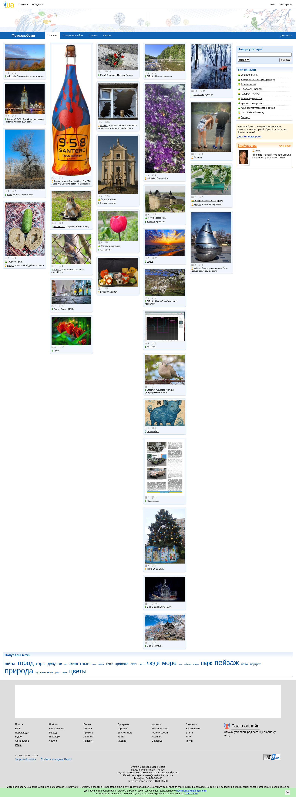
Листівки (88, 736)
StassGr (56, 269)
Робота (53, 724)
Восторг (244, 117)
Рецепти (88, 740)
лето (141, 664)
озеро (196, 664)
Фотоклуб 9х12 (13, 119)
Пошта (19, 724)
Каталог (156, 724)
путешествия (44, 672)
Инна (256, 150)
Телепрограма (160, 728)
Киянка (56, 181)
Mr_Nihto (150, 347)
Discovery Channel (250, 89)
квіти (109, 664)
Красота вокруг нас (250, 103)
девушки (55, 664)
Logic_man (197, 94)
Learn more (191, 793)
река (57, 672)
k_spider (103, 203)
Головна (23, 4)
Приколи (88, 732)
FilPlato (149, 76)
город (26, 662)
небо (180, 664)
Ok (287, 792)
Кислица (196, 157)
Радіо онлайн (245, 725)
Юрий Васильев (107, 75)
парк (206, 663)
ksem (8, 194)
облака (187, 664)
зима (101, 664)
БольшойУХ (152, 431)
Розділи (36, 4)
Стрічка (93, 35)
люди (153, 663)
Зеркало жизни (248, 74)
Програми (123, 724)
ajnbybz (9, 265)
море (169, 662)
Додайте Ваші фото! (249, 136)
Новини (156, 736)
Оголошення (56, 728)
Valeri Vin (10, 76)
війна (10, 663)
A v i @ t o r (58, 226)
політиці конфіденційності (191, 790)
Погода (87, 728)
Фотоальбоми (160, 732)
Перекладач (22, 732)
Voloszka (150, 178)
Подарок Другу (13, 261)
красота (121, 664)
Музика (122, 740)
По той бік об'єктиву (251, 112)
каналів (250, 70)
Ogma (55, 309)
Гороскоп (123, 728)
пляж (244, 664)
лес (134, 664)
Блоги (189, 732)
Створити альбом (73, 35)
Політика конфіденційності (56, 759)
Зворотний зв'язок (25, 759)
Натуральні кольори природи (256, 79)
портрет (255, 664)
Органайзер (22, 740)
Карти (121, 736)
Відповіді (157, 740)
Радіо (18, 745)
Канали (107, 35)
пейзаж (226, 662)
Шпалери (54, 736)
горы (40, 663)
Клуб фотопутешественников (256, 107)
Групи (189, 740)
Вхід (273, 4)
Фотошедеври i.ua (250, 98)
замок (94, 664)
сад (64, 672)
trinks (101, 292)
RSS (17, 728)
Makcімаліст (152, 501)
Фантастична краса (109, 246)
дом (65, 664)
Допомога (286, 35)
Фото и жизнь (247, 84)
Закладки (191, 724)
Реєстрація (286, 4)
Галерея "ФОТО (248, 93)
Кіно (188, 736)
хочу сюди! (285, 145)
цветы (77, 671)
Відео (18, 736)
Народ (53, 732)
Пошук (87, 724)
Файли (53, 740)
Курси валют (193, 728)
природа (19, 671)
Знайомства (247, 145)
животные (79, 663)
